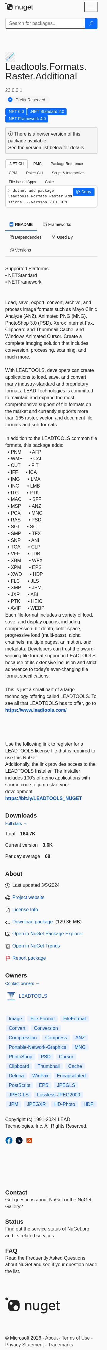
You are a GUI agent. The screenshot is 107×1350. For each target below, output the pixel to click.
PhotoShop (20, 1056)
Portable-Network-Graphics (37, 1047)
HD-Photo (64, 1104)
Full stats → (16, 823)
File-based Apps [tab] (22, 182)
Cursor (66, 1056)
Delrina (16, 1075)
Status (14, 1221)
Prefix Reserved (30, 100)
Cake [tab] (49, 182)
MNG (80, 1047)
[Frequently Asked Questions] (11, 1250)
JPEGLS (66, 1085)
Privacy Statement (24, 1344)
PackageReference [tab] (67, 163)
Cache (75, 1066)
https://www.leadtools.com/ (36, 710)
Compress (56, 1037)
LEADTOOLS (33, 996)
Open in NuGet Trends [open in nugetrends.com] (36, 945)
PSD (46, 1056)
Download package (32, 921)
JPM (13, 1104)
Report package (29, 958)
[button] (84, 192)
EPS (43, 1085)
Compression (23, 1037)
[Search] (91, 23)
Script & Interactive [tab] (68, 173)
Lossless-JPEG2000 (58, 1094)
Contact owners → (22, 983)
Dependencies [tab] (26, 237)
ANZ (80, 1037)
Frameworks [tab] (57, 224)
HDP (89, 1104)
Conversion (46, 1028)
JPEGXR (36, 1104)
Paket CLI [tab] (34, 173)
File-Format (42, 1018)
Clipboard (19, 1066)
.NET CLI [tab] (16, 163)
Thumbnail (48, 1066)
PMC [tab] (37, 163)
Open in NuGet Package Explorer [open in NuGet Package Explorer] (47, 933)
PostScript (20, 1085)
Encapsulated (71, 1075)
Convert (17, 1028)
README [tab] (21, 224)
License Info (25, 909)
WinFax (40, 1075)
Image (15, 1018)
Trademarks (60, 1344)
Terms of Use (76, 1337)
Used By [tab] (62, 237)
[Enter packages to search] (45, 23)
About (51, 1337)
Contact (16, 1192)
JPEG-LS (19, 1094)
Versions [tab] (20, 250)
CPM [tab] (13, 173)
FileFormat (74, 1018)
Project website (28, 897)
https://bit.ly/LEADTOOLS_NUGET (43, 798)
